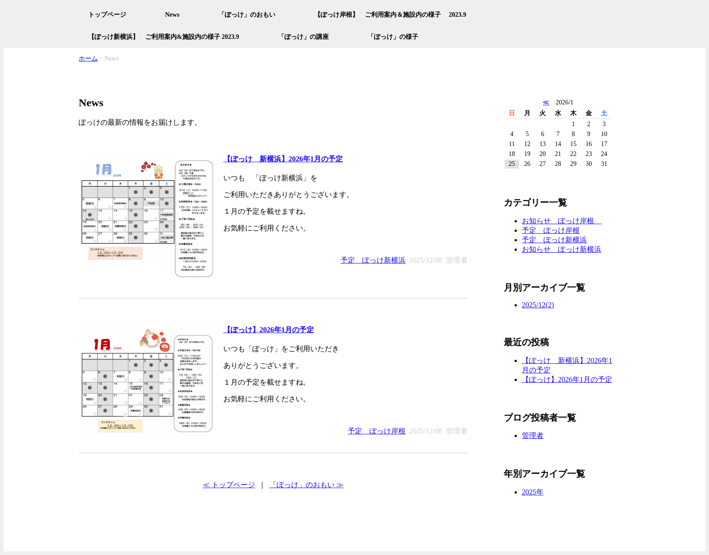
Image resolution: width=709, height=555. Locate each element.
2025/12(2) (538, 305)
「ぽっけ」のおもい (246, 14)
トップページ (107, 14)
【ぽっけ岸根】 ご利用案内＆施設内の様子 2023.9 (390, 14)
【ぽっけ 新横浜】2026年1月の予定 (283, 159)
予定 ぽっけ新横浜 (373, 260)
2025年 (533, 492)
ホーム (88, 58)
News (172, 14)
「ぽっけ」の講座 (303, 36)
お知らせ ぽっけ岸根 (561, 221)
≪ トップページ (229, 485)
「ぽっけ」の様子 (393, 36)
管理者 (533, 435)
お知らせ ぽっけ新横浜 (561, 249)
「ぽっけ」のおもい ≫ (306, 485)
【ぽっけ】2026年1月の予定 (268, 330)
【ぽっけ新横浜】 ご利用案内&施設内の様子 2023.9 (163, 36)
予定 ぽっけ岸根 (377, 431)
